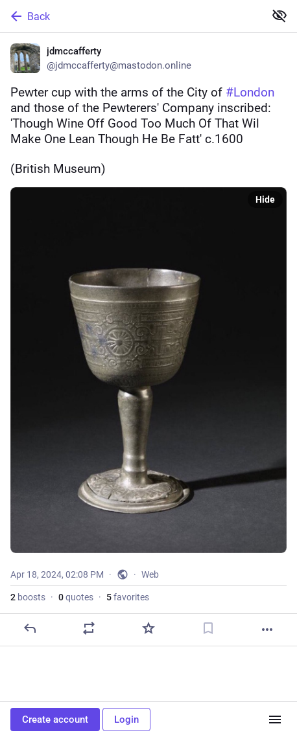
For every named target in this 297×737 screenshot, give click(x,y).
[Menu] (275, 719)
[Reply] (30, 628)
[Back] (131, 16)
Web (150, 574)
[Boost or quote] (89, 628)
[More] (267, 629)
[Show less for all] (279, 15)
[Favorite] (148, 628)
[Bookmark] (208, 628)
